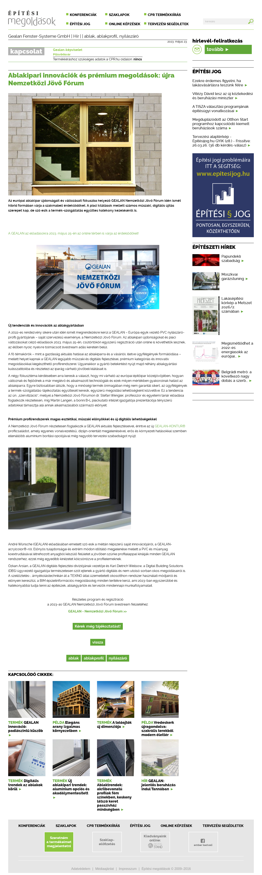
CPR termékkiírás (164, 15)
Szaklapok (119, 15)
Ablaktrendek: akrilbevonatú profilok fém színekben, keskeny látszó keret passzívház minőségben (114, 797)
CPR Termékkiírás (103, 826)
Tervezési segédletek (168, 24)
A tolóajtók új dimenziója (114, 725)
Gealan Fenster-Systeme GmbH (39, 36)
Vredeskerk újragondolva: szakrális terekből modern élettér (157, 729)
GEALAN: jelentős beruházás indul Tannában (158, 785)
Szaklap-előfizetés (107, 842)
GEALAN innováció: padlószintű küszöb (25, 727)
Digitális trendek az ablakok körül (25, 785)
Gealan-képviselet (67, 50)
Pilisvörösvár (61, 54)
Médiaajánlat (104, 868)
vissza (97, 642)
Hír (76, 36)
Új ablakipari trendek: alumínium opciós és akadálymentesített (71, 787)
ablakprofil (107, 36)
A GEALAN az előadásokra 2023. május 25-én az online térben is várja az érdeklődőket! (73, 233)
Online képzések (124, 24)
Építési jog (80, 24)
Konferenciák (83, 15)
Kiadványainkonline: (155, 841)
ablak (89, 36)
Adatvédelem (80, 868)
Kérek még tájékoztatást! (98, 626)
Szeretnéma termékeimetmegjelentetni (58, 842)
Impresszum (128, 868)
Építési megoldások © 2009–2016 (166, 868)
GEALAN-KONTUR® (170, 426)
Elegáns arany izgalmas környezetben (66, 727)
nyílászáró (129, 36)
